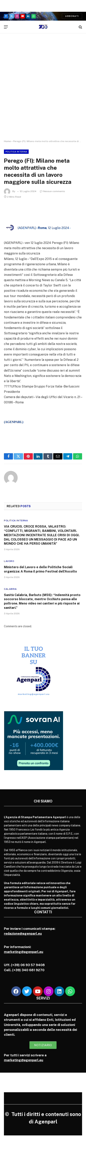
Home (7, 141)
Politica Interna (16, 151)
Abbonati (72, 16)
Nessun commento (52, 191)
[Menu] (6, 27)
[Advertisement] (43, 90)
